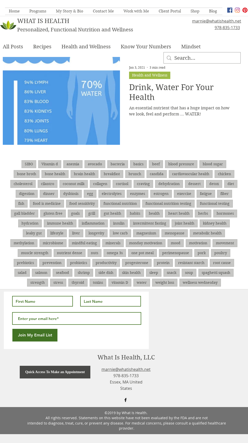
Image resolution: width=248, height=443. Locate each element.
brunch (135, 174)
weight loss (164, 282)
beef (156, 164)
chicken (224, 174)
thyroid (78, 282)
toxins (98, 282)
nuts (94, 253)
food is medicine (47, 203)
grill (91, 213)
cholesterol (23, 184)
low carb (120, 233)
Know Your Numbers (146, 47)
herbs (203, 213)
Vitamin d (50, 164)
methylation (24, 243)
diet (231, 184)
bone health (55, 174)
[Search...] (202, 58)
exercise (184, 193)
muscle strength (34, 253)
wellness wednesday (200, 282)
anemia (73, 164)
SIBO (29, 164)
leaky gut (34, 233)
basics (138, 164)
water (142, 282)
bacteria (118, 164)
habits (135, 213)
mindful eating (84, 243)
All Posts (13, 47)
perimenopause (175, 253)
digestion (26, 193)
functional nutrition (120, 203)
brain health (84, 174)
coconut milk (74, 184)
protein (163, 262)
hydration (30, 223)
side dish (105, 272)
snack (171, 272)
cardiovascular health (190, 174)
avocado (95, 164)
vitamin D (120, 282)
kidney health (214, 223)
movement (225, 243)
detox (214, 184)
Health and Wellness (86, 47)
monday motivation (145, 243)
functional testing (215, 203)
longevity (96, 233)
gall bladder (24, 213)
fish (21, 203)
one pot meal (142, 253)
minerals (113, 243)
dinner (49, 193)
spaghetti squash (216, 272)
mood (175, 243)
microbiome (53, 243)
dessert (194, 184)
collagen (100, 184)
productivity (106, 262)
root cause (222, 262)
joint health (184, 223)
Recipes (42, 47)
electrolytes (111, 193)
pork (202, 253)
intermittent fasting (149, 223)
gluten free (53, 213)
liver (76, 233)
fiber (224, 193)
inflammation (93, 223)
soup (189, 272)
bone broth (26, 174)
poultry (220, 253)
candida (156, 174)
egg (90, 193)
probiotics (78, 262)
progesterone (136, 262)
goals (75, 213)
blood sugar (213, 164)
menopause (174, 233)
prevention (52, 262)
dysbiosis (70, 193)
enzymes (137, 193)
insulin (119, 223)
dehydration (169, 184)
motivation (198, 243)
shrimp (84, 272)
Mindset (191, 47)
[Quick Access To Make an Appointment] (55, 372)
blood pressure (181, 164)
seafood (62, 272)
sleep (153, 272)
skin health (131, 272)
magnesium (146, 233)
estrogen (161, 193)
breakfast (112, 174)
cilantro (47, 184)
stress (58, 282)
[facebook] (229, 10)
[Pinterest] (244, 10)
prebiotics (25, 262)
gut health (112, 213)
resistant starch (191, 262)
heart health (179, 213)
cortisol (122, 184)
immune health (60, 223)
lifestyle (57, 233)
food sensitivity (82, 203)
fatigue (206, 193)
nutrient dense (69, 253)
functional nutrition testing (168, 203)
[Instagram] (237, 10)
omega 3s (115, 253)
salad (22, 272)
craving (143, 184)
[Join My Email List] (34, 335)
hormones (225, 213)
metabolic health (207, 233)
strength (37, 282)
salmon (41, 272)
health (154, 213)
